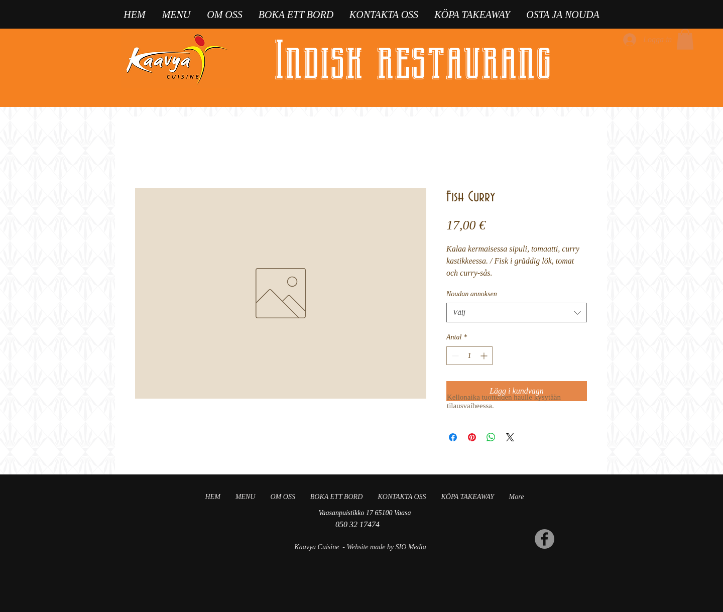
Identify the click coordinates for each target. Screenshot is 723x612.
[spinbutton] (469, 355)
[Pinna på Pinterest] (472, 437)
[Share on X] (510, 437)
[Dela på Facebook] (453, 437)
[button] (685, 39)
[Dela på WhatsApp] (491, 437)
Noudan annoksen (471, 294)
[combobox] (516, 312)
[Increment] (484, 355)
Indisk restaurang (413, 60)
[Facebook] (544, 539)
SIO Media (411, 547)
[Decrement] (454, 355)
